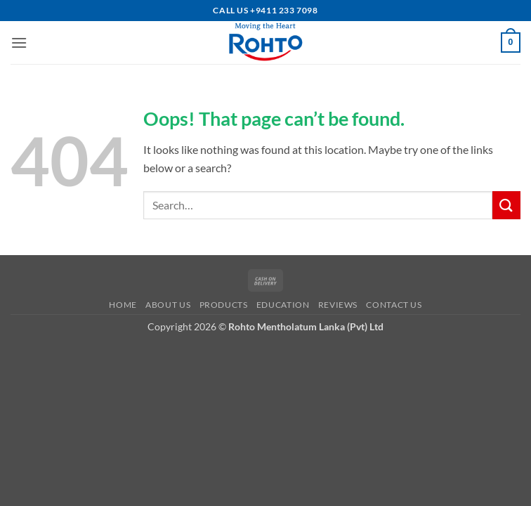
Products (223, 304)
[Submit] (506, 205)
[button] (19, 42)
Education (283, 304)
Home (122, 304)
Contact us (393, 304)
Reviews (338, 304)
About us (167, 304)
